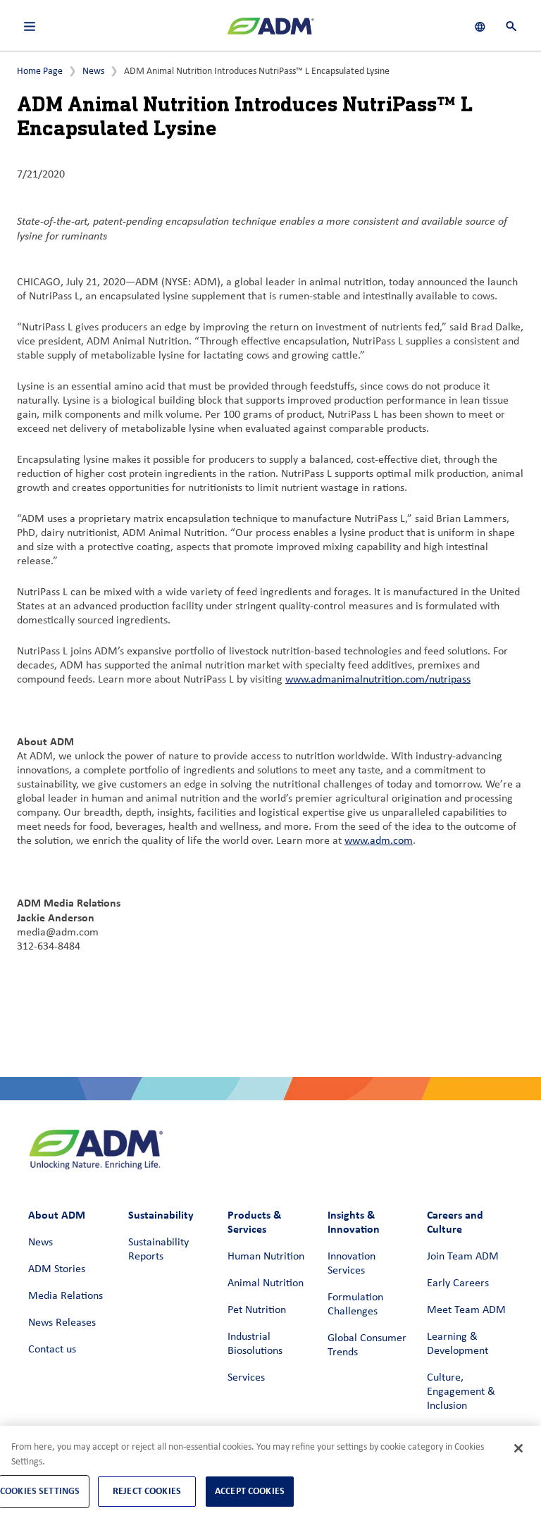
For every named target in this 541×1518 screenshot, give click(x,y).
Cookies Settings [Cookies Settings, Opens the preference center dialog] (40, 1491)
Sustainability (161, 1214)
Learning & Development (457, 1344)
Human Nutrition (266, 1256)
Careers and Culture (455, 1222)
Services (246, 1377)
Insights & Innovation (354, 1222)
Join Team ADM (463, 1256)
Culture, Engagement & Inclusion (461, 1392)
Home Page (40, 71)
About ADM (56, 1214)
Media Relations (65, 1296)
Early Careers (458, 1283)
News (93, 71)
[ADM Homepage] (270, 31)
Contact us (52, 1349)
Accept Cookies (250, 1491)
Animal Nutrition (266, 1283)
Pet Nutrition (257, 1310)
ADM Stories (56, 1269)
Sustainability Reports (158, 1249)
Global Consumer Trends (367, 1345)
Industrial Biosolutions (255, 1344)
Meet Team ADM (466, 1310)
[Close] (518, 1448)
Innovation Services (351, 1263)
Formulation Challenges (355, 1304)
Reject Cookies (147, 1491)
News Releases (62, 1323)
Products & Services (254, 1222)
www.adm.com (378, 841)
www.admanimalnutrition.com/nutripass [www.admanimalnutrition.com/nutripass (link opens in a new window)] (378, 679)
